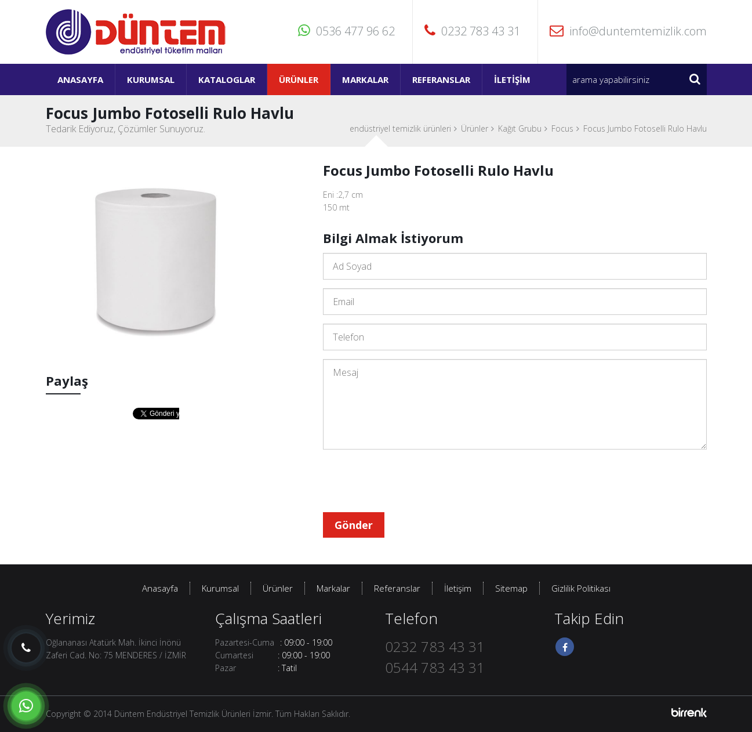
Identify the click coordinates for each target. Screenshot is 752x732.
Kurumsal (151, 79)
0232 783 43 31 (472, 31)
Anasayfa (80, 79)
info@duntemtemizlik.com (628, 31)
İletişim (512, 79)
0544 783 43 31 (435, 667)
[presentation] (411, 480)
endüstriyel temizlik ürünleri (400, 128)
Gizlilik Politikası (581, 588)
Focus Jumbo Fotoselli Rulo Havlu (645, 128)
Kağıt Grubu (520, 128)
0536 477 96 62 (346, 31)
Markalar (365, 79)
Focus (562, 128)
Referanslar (441, 79)
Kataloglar (226, 79)
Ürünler (298, 79)
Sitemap (511, 588)
